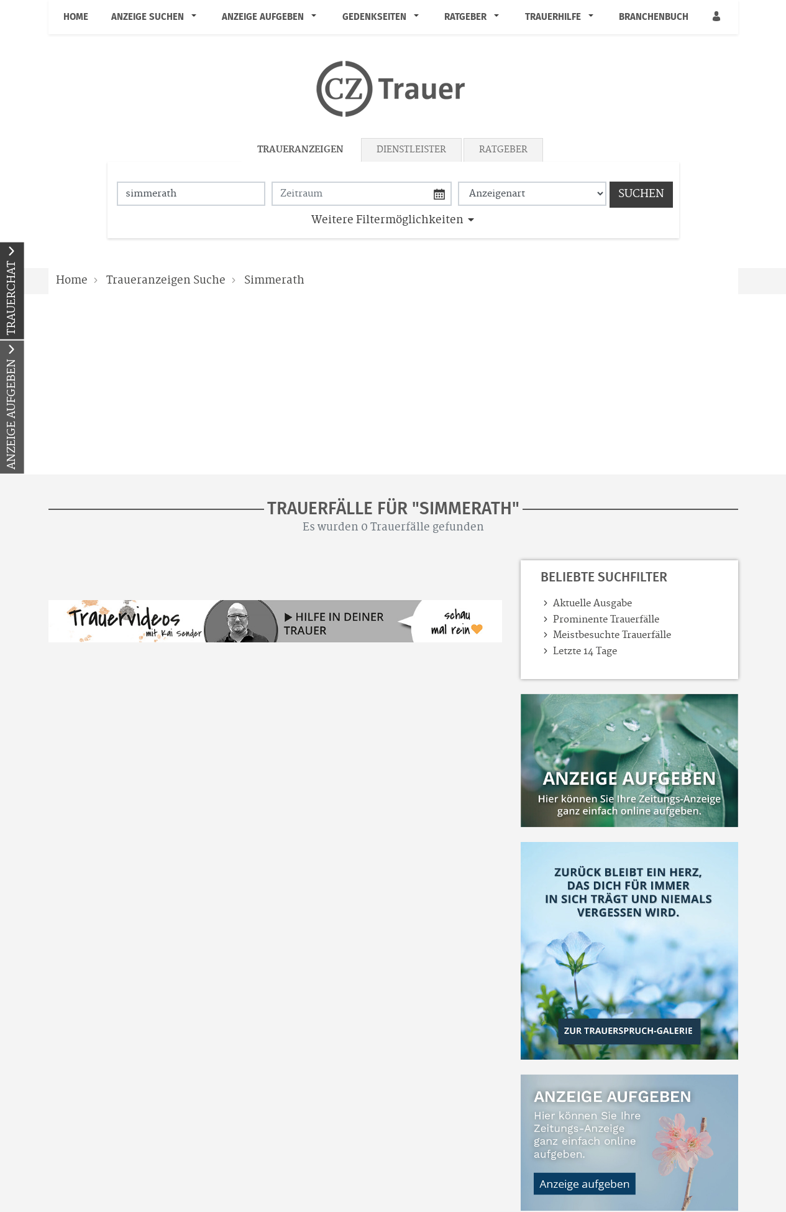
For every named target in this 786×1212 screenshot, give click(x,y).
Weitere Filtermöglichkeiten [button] (387, 220)
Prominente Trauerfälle (606, 620)
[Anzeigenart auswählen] (532, 194)
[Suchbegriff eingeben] (191, 194)
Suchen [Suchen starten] (641, 194)
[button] (196, 16)
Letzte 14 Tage (585, 651)
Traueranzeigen (300, 149)
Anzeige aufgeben (263, 16)
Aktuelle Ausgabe (592, 603)
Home (75, 16)
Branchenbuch (653, 16)
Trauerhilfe (553, 16)
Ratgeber (465, 16)
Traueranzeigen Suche (166, 280)
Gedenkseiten (374, 16)
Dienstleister (411, 149)
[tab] (301, 150)
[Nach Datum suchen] (362, 194)
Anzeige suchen (147, 16)
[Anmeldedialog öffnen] (717, 17)
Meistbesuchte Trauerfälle (612, 635)
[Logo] (393, 89)
